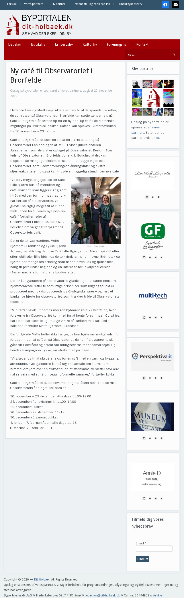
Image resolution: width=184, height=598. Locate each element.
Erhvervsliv (64, 44)
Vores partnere (33, 4)
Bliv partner (58, 4)
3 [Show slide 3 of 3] (158, 197)
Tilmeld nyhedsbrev (129, 4)
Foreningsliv (117, 44)
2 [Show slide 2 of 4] (149, 257)
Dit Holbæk (41, 579)
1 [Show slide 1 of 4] (144, 257)
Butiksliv (38, 44)
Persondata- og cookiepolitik (91, 4)
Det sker (14, 44)
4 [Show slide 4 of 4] (161, 257)
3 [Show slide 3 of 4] (155, 257)
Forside (12, 4)
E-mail (141, 543)
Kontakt (142, 44)
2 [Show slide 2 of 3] (152, 197)
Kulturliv (90, 44)
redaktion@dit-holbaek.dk (102, 595)
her (156, 138)
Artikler (158, 595)
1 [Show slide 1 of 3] (147, 197)
